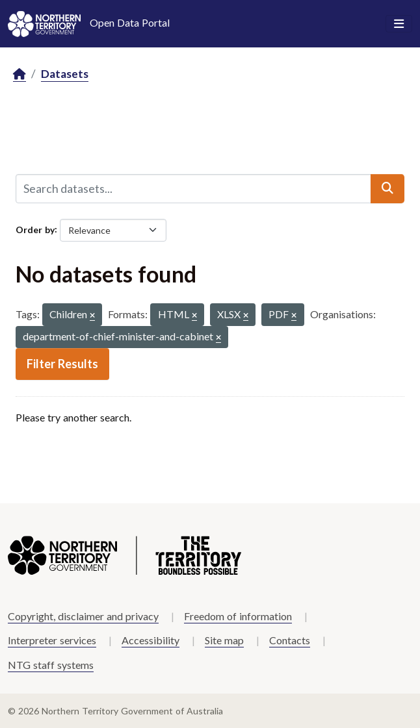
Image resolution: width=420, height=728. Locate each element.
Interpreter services (52, 640)
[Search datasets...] (193, 188)
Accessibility (150, 640)
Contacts (289, 640)
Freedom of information (238, 616)
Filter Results (62, 364)
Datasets (64, 74)
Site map (224, 640)
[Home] (19, 74)
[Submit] (387, 188)
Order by (35, 228)
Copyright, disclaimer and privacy (83, 616)
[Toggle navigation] (399, 24)
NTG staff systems (51, 665)
